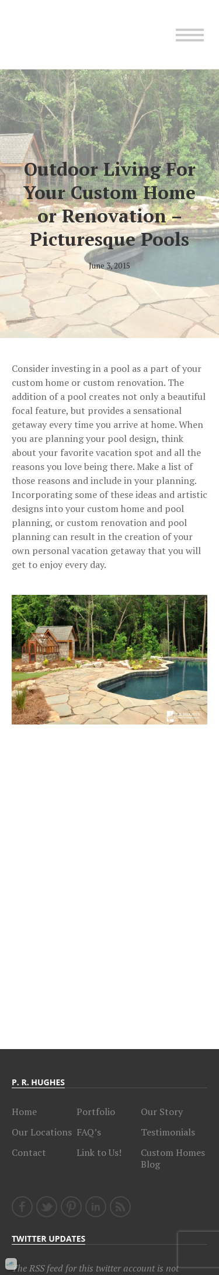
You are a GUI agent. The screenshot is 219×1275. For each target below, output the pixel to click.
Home (24, 1111)
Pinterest (71, 1206)
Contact (29, 1152)
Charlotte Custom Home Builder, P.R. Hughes (64, 34)
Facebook (22, 1206)
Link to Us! (99, 1152)
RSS (120, 1206)
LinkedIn (95, 1206)
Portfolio (96, 1111)
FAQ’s (89, 1132)
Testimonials (168, 1132)
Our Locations (42, 1132)
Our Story (162, 1111)
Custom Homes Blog (173, 1158)
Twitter (46, 1206)
